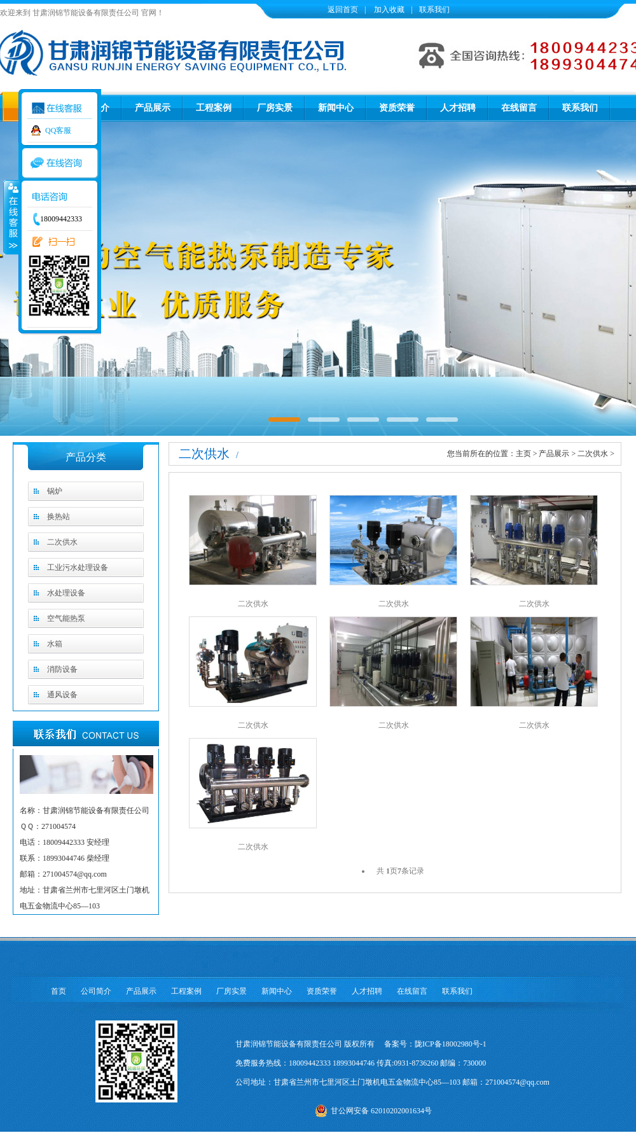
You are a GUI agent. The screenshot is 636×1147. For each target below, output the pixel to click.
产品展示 (152, 108)
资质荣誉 (397, 108)
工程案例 (214, 108)
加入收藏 (388, 9)
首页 (58, 991)
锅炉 (54, 491)
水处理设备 (66, 592)
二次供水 (62, 542)
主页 (523, 453)
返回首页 (343, 9)
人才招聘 (458, 108)
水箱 (54, 643)
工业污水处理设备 (77, 567)
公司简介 (96, 991)
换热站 (58, 516)
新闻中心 (336, 108)
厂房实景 (275, 108)
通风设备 (62, 694)
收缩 (11, 216)
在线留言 (519, 108)
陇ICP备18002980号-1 (451, 1043)
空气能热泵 (66, 618)
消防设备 (62, 669)
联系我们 (434, 9)
